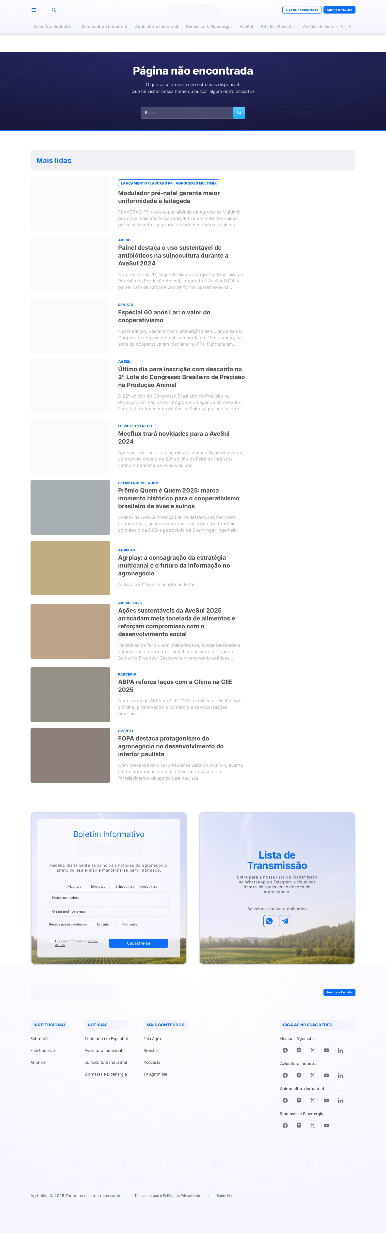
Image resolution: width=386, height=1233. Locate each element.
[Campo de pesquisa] (193, 113)
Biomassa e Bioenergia (106, 1074)
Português (126, 925)
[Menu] (34, 10)
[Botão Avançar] (350, 27)
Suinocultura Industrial (104, 26)
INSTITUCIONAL (49, 1024)
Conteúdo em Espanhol (106, 1038)
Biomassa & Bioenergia (209, 26)
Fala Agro (152, 1038)
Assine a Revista (339, 10)
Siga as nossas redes (302, 10)
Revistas (151, 1050)
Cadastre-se (138, 943)
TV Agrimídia (155, 1074)
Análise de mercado (322, 26)
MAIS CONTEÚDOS (165, 1024)
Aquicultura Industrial (156, 26)
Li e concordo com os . (76, 943)
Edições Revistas (278, 26)
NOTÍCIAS (98, 1024)
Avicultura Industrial (53, 26)
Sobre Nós (40, 1038)
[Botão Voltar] (342, 27)
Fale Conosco (43, 1050)
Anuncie (38, 1062)
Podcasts (152, 1062)
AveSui (246, 26)
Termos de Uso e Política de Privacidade (167, 1195)
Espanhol (101, 925)
